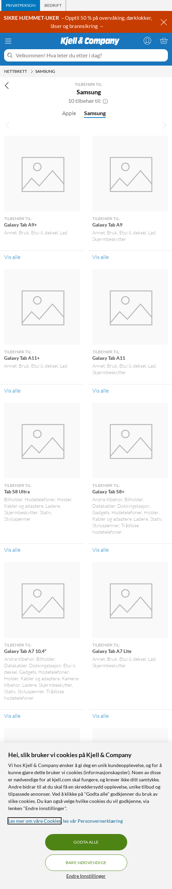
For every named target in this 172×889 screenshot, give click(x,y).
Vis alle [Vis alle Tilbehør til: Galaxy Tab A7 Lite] (100, 715)
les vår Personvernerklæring (93, 821)
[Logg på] (147, 40)
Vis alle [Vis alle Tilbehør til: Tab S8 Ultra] (12, 549)
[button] (105, 101)
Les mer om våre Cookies (34, 821)
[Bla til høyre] (164, 124)
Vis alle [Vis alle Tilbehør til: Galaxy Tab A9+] (12, 257)
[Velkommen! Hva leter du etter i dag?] (90, 55)
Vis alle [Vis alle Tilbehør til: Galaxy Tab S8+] (100, 549)
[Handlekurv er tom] (164, 40)
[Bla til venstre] (7, 124)
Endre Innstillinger (86, 876)
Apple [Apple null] (69, 113)
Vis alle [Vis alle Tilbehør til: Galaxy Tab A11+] (12, 390)
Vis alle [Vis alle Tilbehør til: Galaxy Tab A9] (100, 257)
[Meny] (8, 41)
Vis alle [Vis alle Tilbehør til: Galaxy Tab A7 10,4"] (12, 715)
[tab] (20, 5)
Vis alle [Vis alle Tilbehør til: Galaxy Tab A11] (100, 390)
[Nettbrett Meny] (31, 71)
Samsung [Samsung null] (95, 113)
